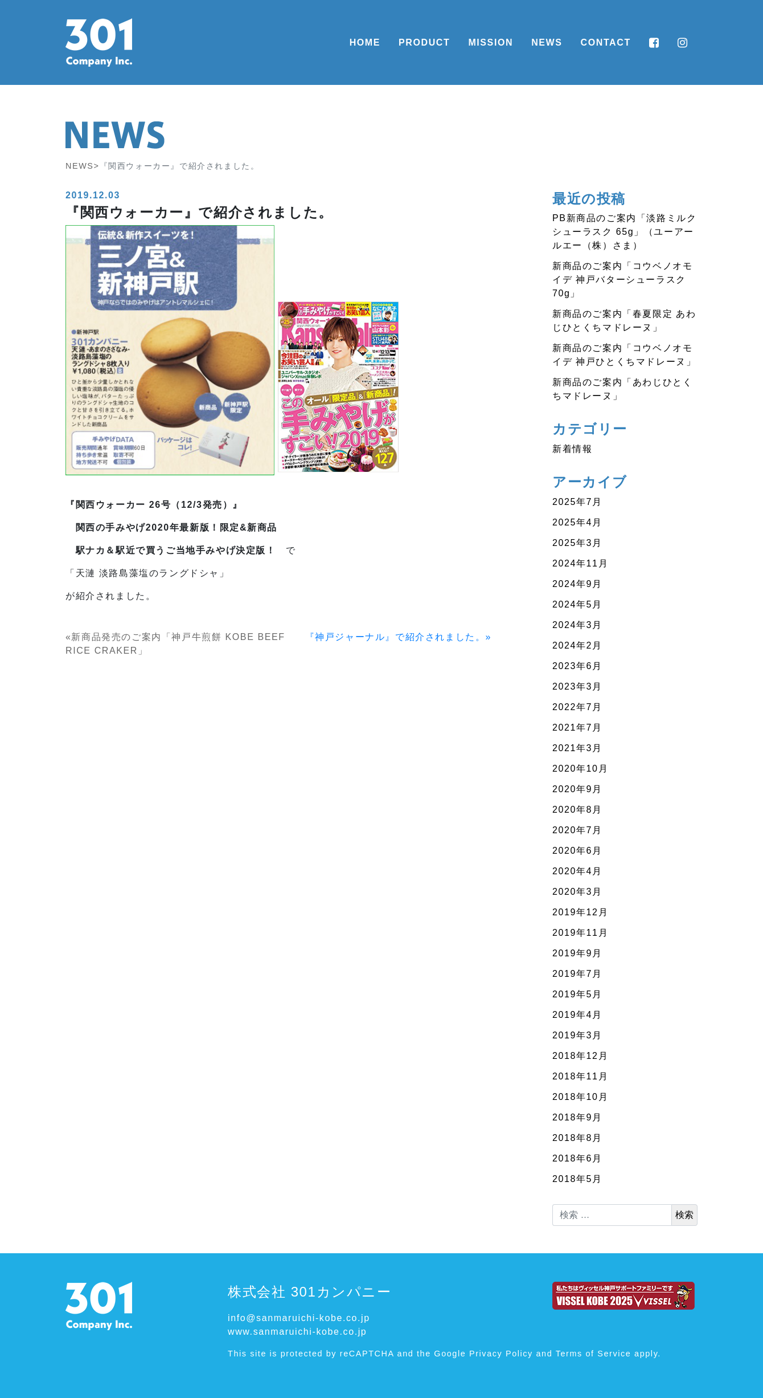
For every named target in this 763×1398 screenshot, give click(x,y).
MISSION (490, 42)
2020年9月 (577, 789)
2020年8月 (577, 809)
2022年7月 (577, 707)
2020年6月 (577, 850)
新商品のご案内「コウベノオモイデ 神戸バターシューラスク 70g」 (622, 279)
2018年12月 (580, 1056)
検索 (684, 1215)
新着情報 (572, 449)
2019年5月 (577, 994)
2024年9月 (577, 584)
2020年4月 (577, 871)
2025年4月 (577, 522)
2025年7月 (577, 502)
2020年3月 (577, 891)
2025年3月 (577, 543)
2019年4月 (577, 1015)
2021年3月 (577, 748)
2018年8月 (577, 1138)
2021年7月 (577, 727)
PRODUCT (424, 42)
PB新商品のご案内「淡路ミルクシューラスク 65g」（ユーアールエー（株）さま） (624, 231)
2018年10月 (580, 1097)
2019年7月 (577, 974)
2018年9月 (577, 1117)
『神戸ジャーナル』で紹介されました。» (398, 637)
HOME (365, 42)
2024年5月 (577, 604)
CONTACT (606, 42)
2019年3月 (577, 1035)
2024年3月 (577, 625)
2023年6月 (577, 666)
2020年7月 (577, 830)
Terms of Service (593, 1353)
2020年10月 (580, 768)
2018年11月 (580, 1076)
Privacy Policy (501, 1353)
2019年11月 (580, 933)
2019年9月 (577, 953)
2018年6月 (577, 1158)
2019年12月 (580, 912)
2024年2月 (577, 645)
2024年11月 (580, 563)
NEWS (546, 42)
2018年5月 (577, 1179)
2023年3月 (577, 686)
